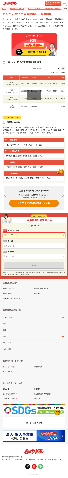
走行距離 (11, 252)
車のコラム (38, 293)
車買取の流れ (7, 288)
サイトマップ (7, 372)
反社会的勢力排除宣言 (42, 394)
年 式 (10, 241)
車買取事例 (7, 293)
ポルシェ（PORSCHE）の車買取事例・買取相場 (44, 9)
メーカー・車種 (13, 230)
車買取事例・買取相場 (17, 9)
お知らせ (37, 399)
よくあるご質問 (8, 367)
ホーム (4, 9)
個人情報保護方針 (9, 394)
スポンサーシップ (9, 399)
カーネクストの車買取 (10, 298)
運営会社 (6, 389)
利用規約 (37, 389)
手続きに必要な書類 (41, 288)
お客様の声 (38, 367)
